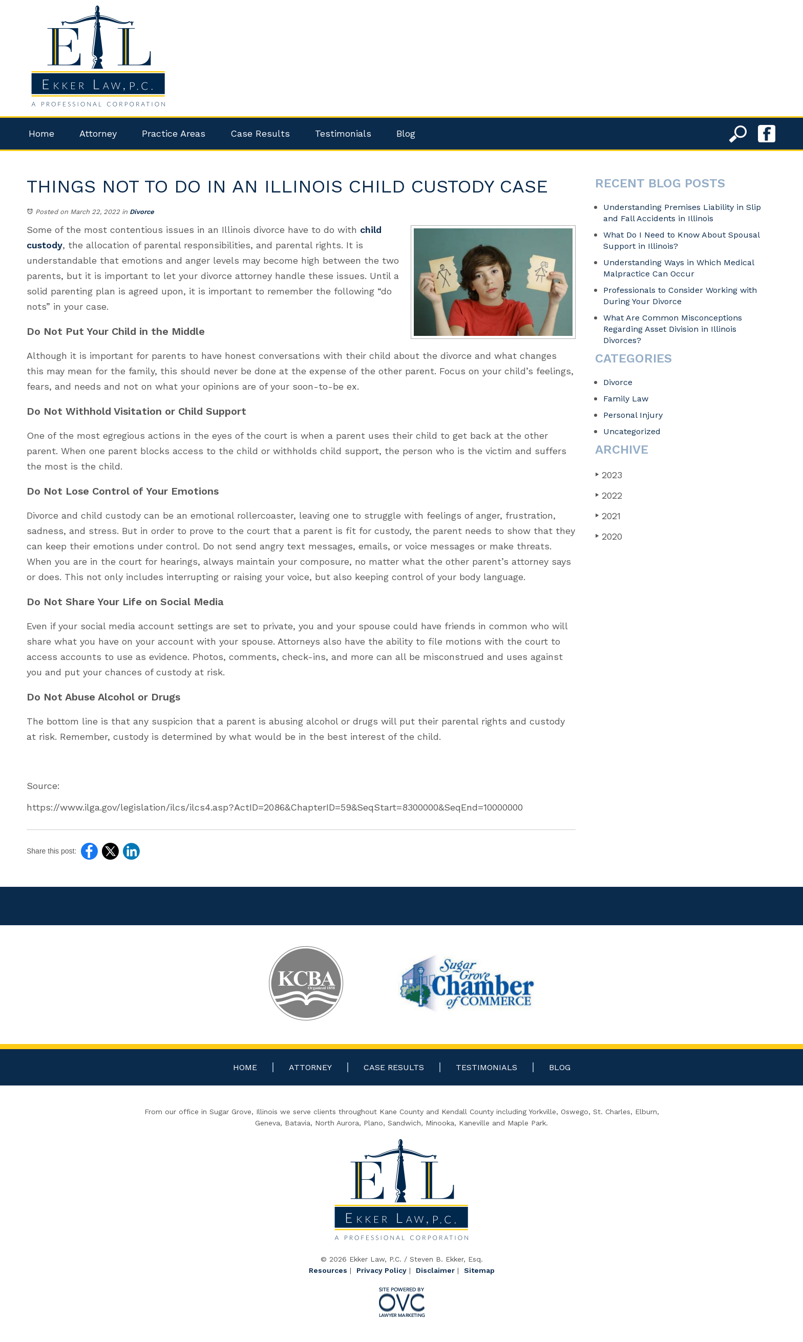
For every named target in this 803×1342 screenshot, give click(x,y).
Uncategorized (632, 431)
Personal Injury (633, 415)
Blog (405, 133)
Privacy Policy (381, 1270)
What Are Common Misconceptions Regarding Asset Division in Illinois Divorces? (672, 329)
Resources (328, 1270)
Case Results (260, 133)
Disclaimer (435, 1270)
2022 (608, 495)
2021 (608, 515)
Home (41, 133)
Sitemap (479, 1270)
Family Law (625, 398)
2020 (608, 536)
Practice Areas (173, 133)
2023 (608, 474)
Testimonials (343, 133)
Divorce (142, 212)
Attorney (98, 133)
